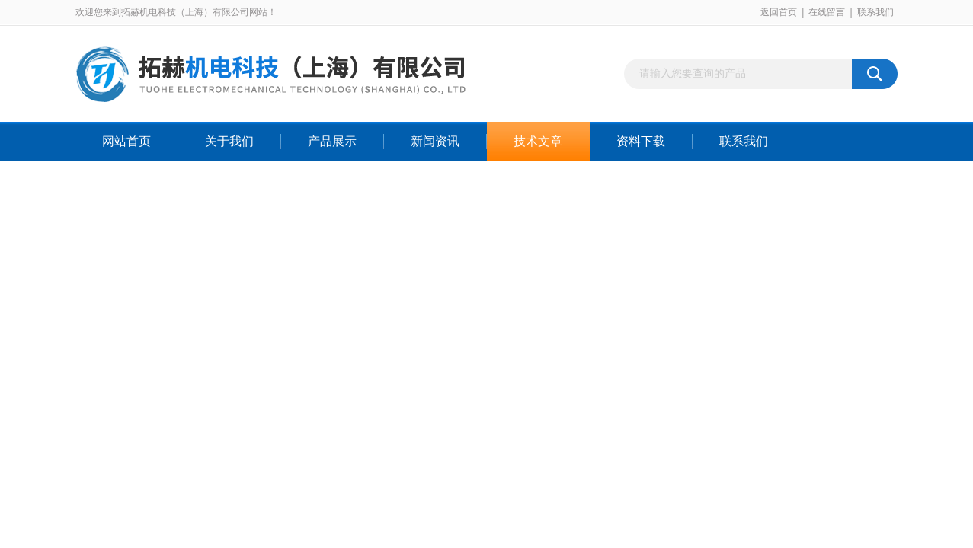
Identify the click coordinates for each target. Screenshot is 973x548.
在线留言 (826, 12)
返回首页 (778, 12)
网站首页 (126, 141)
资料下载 (640, 141)
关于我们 (229, 141)
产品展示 (332, 141)
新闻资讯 (435, 141)
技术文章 (538, 141)
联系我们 (875, 12)
